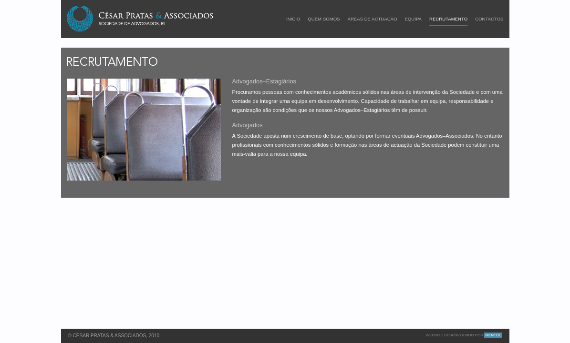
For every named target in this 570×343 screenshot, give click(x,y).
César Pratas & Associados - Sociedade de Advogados (141, 19)
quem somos (324, 19)
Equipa (413, 19)
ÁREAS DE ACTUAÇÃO (372, 19)
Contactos (489, 19)
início (293, 19)
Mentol (493, 335)
